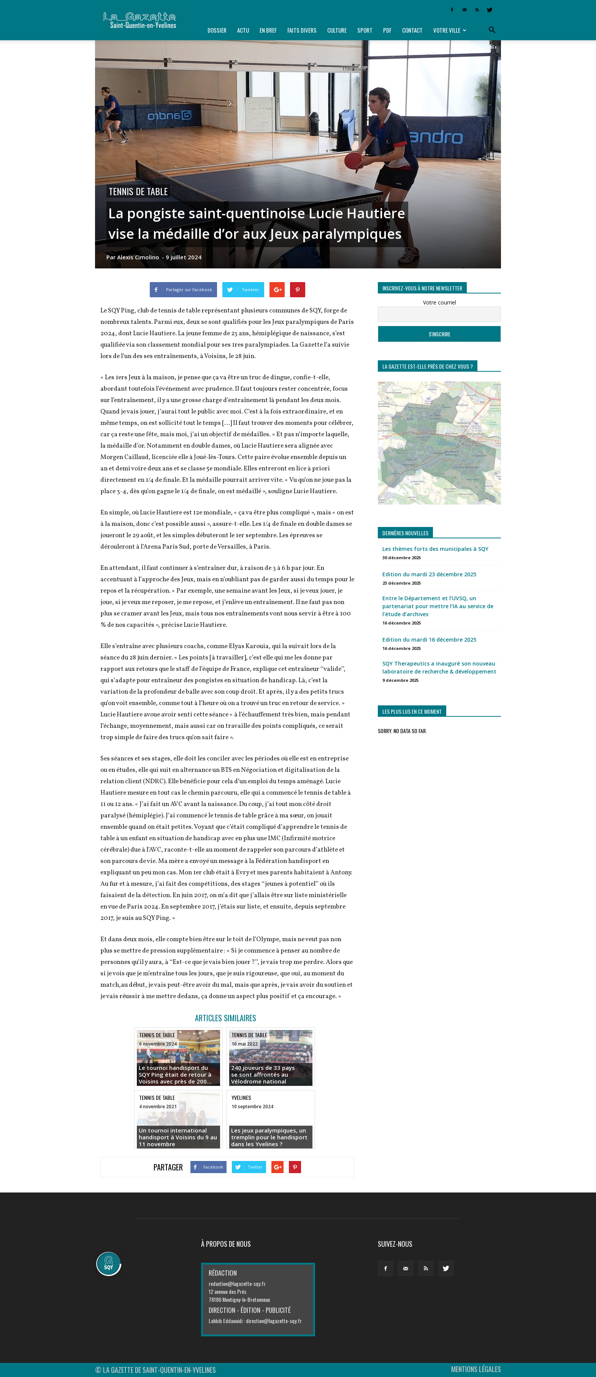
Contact (412, 30)
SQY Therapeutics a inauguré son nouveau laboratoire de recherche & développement (439, 667)
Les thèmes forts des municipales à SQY (435, 548)
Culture (337, 30)
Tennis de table (138, 191)
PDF (387, 30)
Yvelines (241, 1097)
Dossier (217, 30)
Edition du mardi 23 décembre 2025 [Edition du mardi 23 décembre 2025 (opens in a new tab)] (429, 574)
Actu (243, 30)
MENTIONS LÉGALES (476, 1369)
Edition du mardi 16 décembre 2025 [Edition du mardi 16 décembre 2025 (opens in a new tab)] (429, 639)
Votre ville (449, 30)
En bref (268, 30)
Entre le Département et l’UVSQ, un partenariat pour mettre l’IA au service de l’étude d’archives (437, 606)
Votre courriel (439, 302)
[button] (492, 30)
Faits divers (302, 30)
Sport (364, 30)
